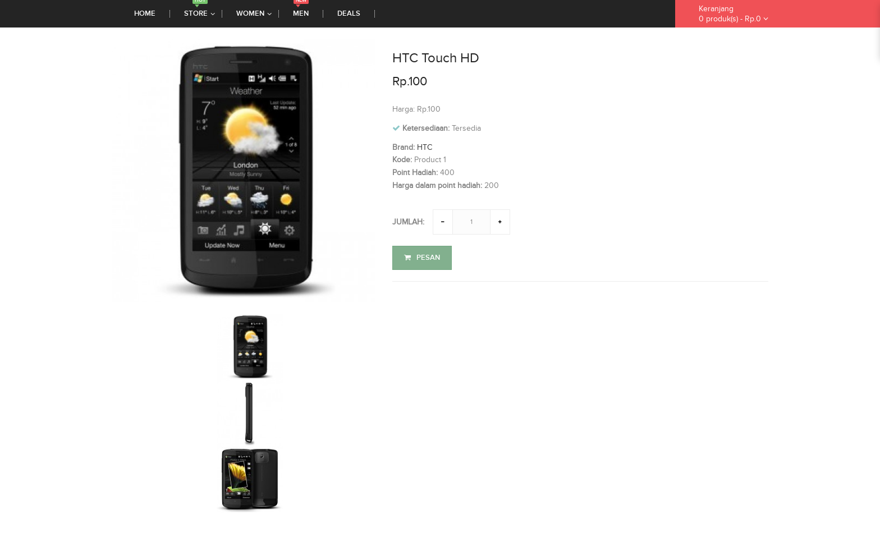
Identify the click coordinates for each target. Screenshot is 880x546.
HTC (424, 147)
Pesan (422, 257)
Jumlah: (408, 222)
